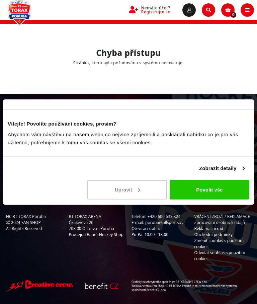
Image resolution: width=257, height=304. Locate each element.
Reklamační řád (209, 228)
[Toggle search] (208, 10)
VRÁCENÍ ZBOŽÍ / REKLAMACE (222, 216)
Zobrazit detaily (218, 168)
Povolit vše (209, 189)
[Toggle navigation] (247, 10)
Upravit (127, 189)
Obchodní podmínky (213, 234)
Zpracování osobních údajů (219, 222)
